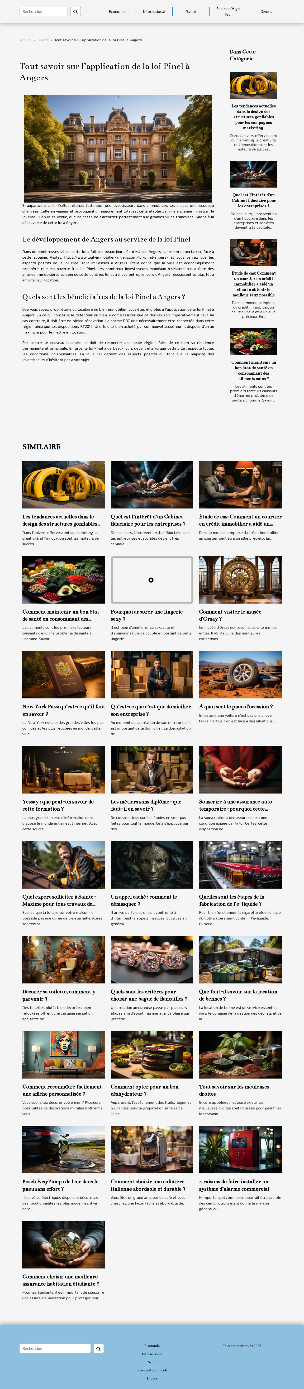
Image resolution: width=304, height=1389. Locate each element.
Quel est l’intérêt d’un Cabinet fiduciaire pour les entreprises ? (254, 200)
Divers (266, 11)
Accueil (25, 40)
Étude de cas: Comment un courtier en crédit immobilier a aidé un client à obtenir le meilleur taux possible (254, 284)
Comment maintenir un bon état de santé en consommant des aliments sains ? (60, 619)
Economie (117, 11)
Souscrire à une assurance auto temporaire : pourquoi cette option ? (235, 809)
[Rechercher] (43, 11)
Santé (191, 11)
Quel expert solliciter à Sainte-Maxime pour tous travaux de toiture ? (59, 904)
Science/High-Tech (228, 11)
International (154, 11)
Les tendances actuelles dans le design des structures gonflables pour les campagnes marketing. (253, 117)
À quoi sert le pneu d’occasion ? (236, 706)
